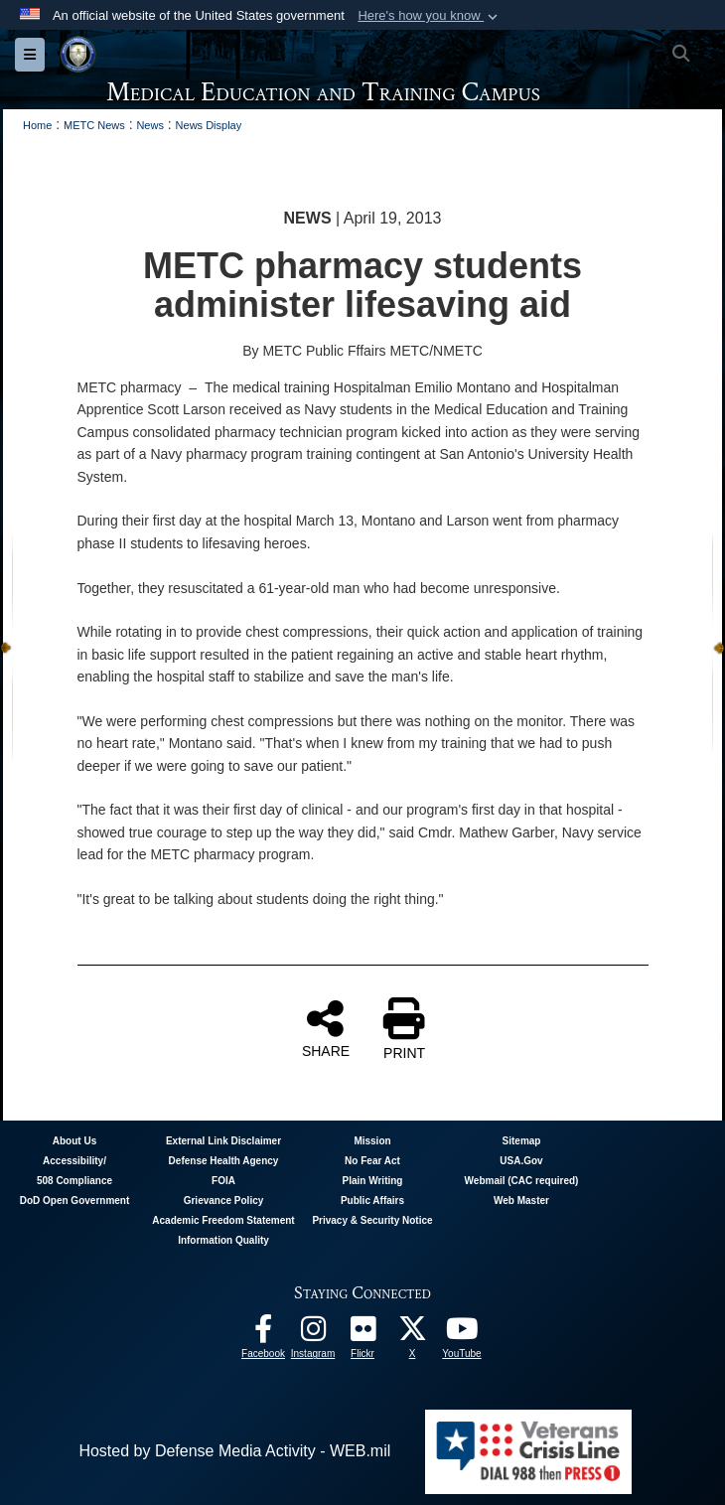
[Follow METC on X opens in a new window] (412, 1333)
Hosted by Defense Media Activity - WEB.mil (234, 1450)
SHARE (326, 1028)
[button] (430, 16)
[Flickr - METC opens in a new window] (362, 1333)
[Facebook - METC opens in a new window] (263, 1333)
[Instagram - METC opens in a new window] (313, 1333)
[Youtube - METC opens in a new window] (462, 1333)
